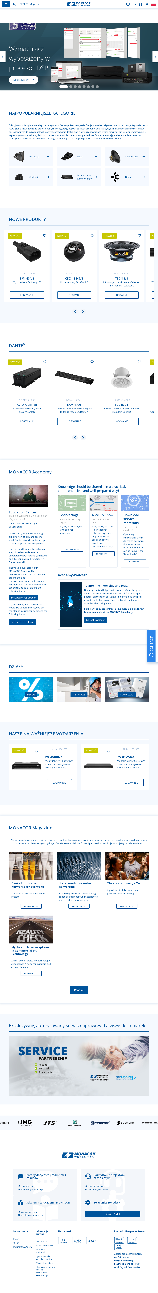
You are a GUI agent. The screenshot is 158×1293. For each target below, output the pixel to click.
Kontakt (16, 1239)
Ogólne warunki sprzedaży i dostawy (45, 1257)
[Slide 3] (75, 86)
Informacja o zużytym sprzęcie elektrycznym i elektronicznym (45, 1271)
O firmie (17, 1243)
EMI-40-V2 (27, 278)
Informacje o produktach (41, 1251)
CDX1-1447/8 (74, 278)
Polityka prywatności (44, 1245)
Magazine (35, 4)
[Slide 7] (92, 86)
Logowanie (27, 295)
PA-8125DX (125, 756)
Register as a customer (22, 622)
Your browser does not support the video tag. (28, 496)
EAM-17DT (74, 405)
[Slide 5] (84, 86)
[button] (147, 4)
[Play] (71, 604)
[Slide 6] (88, 86)
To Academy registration (23, 597)
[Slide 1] (63, 86)
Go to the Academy (95, 619)
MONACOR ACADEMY (22, 1247)
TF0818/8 (121, 278)
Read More (31, 906)
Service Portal (113, 1214)
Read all (79, 990)
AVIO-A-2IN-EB (27, 405)
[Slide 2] (70, 86)
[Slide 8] (97, 86)
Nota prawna (41, 1241)
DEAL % (23, 4)
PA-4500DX (54, 756)
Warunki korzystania (45, 1263)
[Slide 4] (79, 86)
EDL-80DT (121, 405)
